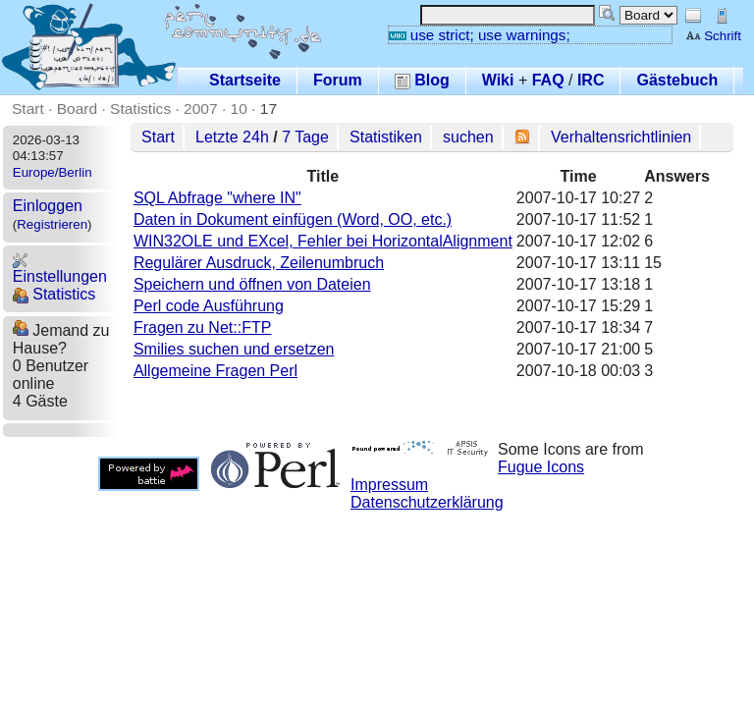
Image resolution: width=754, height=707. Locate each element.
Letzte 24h (232, 137)
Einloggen (47, 205)
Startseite (245, 80)
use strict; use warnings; (479, 35)
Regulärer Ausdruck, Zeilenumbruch (259, 262)
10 (239, 108)
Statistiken (386, 137)
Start (28, 108)
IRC (591, 80)
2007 (201, 108)
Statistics (140, 108)
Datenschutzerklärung (427, 502)
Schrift (713, 35)
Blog (422, 80)
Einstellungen (60, 268)
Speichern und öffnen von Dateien (252, 284)
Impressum (389, 484)
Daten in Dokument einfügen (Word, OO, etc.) (293, 219)
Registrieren (52, 224)
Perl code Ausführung (209, 306)
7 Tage (305, 137)
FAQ (548, 80)
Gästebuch (677, 80)
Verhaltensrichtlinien (621, 137)
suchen (468, 137)
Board (77, 108)
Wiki (498, 80)
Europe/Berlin (52, 172)
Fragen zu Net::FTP (203, 327)
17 (268, 108)
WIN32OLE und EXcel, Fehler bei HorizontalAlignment (323, 241)
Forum (337, 80)
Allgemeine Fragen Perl (215, 370)
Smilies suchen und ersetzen (234, 349)
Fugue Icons (541, 467)
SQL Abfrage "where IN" (217, 198)
